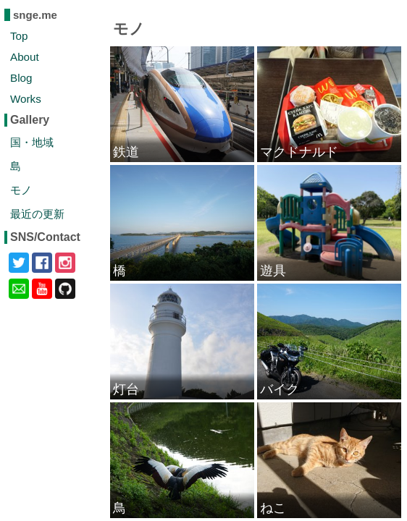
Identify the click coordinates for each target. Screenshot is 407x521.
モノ (21, 190)
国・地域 (32, 142)
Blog (21, 78)
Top (19, 36)
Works (25, 99)
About (24, 57)
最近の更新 (37, 214)
